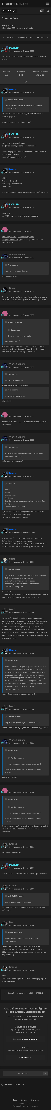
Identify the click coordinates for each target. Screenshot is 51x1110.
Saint (10, 25)
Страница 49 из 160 (25, 37)
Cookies (35, 1100)
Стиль (25, 1100)
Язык (16, 1100)
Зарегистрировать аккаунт (25, 1039)
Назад (10, 37)
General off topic (25, 28)
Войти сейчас (25, 1057)
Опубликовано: (21, 51)
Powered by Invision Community (25, 1106)
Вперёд (40, 37)
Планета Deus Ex (15, 4)
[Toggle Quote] (6, 100)
